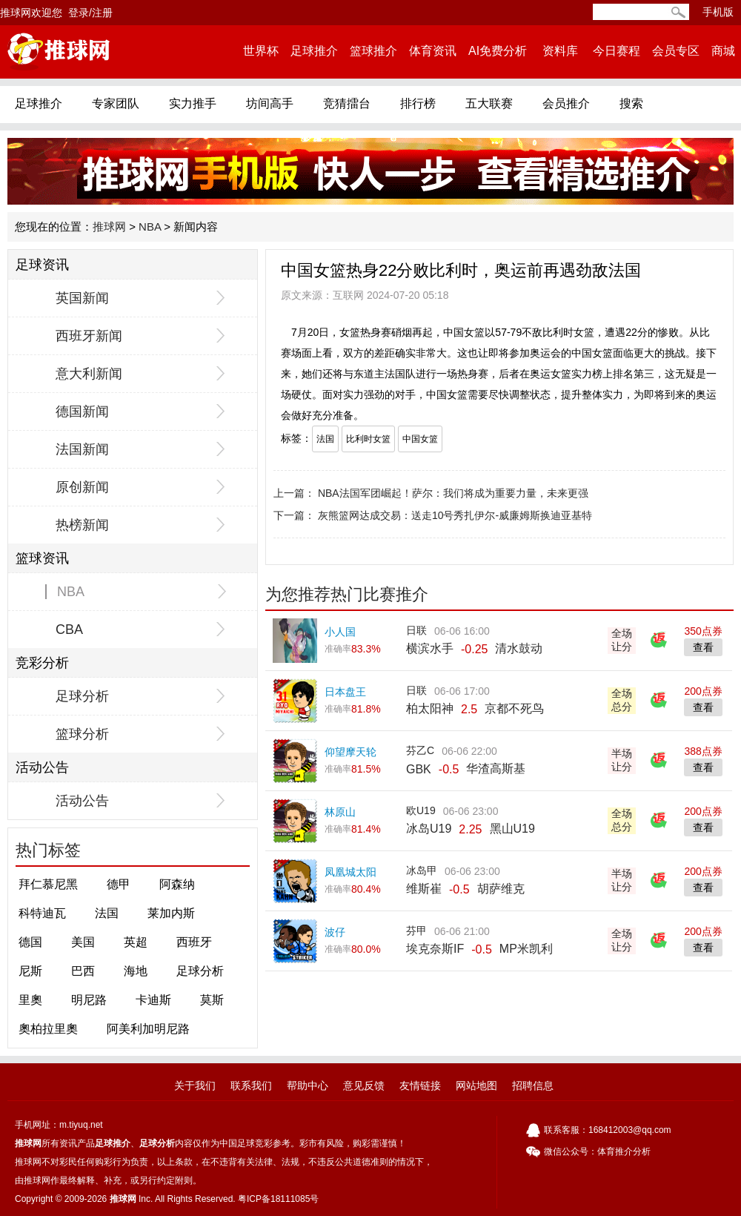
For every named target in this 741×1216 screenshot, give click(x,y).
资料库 (560, 50)
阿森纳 (177, 884)
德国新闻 (82, 411)
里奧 (30, 1000)
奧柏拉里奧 (48, 1028)
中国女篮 (420, 439)
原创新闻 (82, 487)
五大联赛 (489, 103)
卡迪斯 (153, 1000)
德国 (30, 942)
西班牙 (194, 942)
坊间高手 (269, 103)
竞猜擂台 (346, 103)
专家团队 (115, 103)
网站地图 (476, 1085)
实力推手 (192, 103)
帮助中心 (307, 1085)
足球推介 (314, 50)
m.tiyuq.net (81, 1125)
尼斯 (30, 971)
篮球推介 (373, 50)
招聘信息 (533, 1085)
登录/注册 (90, 13)
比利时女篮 (368, 439)
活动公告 (82, 800)
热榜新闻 (82, 525)
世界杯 (261, 50)
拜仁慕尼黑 (48, 884)
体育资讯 (432, 50)
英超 (135, 942)
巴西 (83, 971)
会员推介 (566, 103)
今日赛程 (616, 50)
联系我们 (251, 1085)
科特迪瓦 (42, 913)
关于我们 (195, 1085)
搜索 (631, 103)
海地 (135, 971)
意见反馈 (364, 1085)
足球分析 (82, 696)
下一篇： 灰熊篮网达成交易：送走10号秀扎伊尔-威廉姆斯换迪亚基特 (432, 515)
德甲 (118, 884)
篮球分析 (82, 734)
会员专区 (676, 50)
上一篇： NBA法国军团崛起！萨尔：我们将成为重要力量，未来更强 (430, 493)
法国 (107, 913)
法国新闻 (82, 449)
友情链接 (420, 1085)
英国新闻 (82, 298)
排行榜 (418, 103)
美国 (83, 942)
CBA (69, 629)
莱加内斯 (171, 913)
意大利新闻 (89, 373)
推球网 (109, 226)
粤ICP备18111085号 (278, 1199)
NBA (150, 226)
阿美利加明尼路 (148, 1028)
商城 (723, 50)
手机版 (718, 12)
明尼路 (89, 1000)
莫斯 (212, 1000)
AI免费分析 (497, 50)
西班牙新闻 (89, 335)
